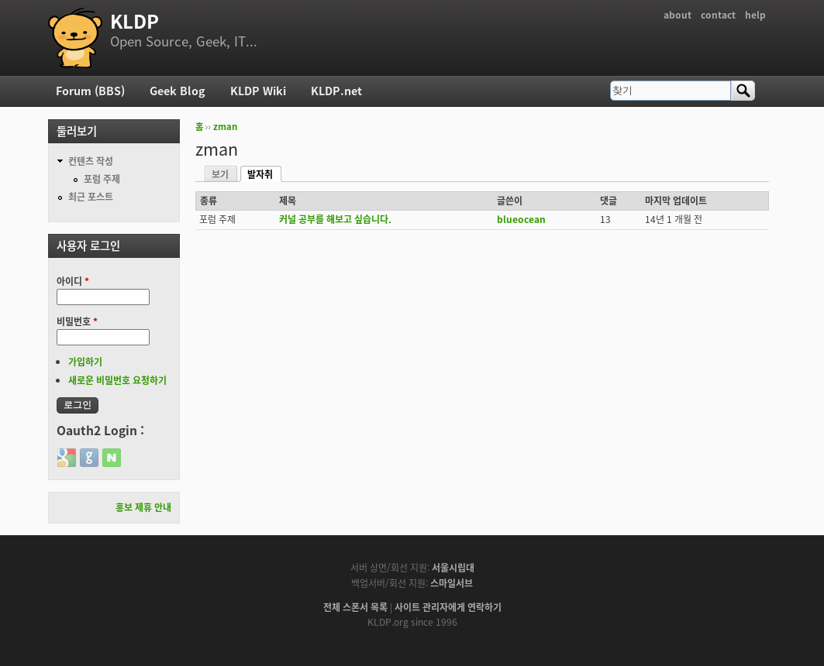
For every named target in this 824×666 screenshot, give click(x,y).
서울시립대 (453, 568)
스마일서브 (451, 583)
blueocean (521, 219)
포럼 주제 (102, 179)
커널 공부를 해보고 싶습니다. (335, 219)
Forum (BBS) (90, 90)
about (677, 15)
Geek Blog (177, 90)
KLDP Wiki (258, 90)
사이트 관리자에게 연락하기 (448, 607)
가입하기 (85, 362)
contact (718, 15)
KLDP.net (336, 90)
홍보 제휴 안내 (143, 507)
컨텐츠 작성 (90, 161)
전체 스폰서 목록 (355, 607)
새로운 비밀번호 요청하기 (117, 380)
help (755, 15)
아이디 (73, 281)
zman (225, 126)
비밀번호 (77, 321)
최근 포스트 (90, 197)
